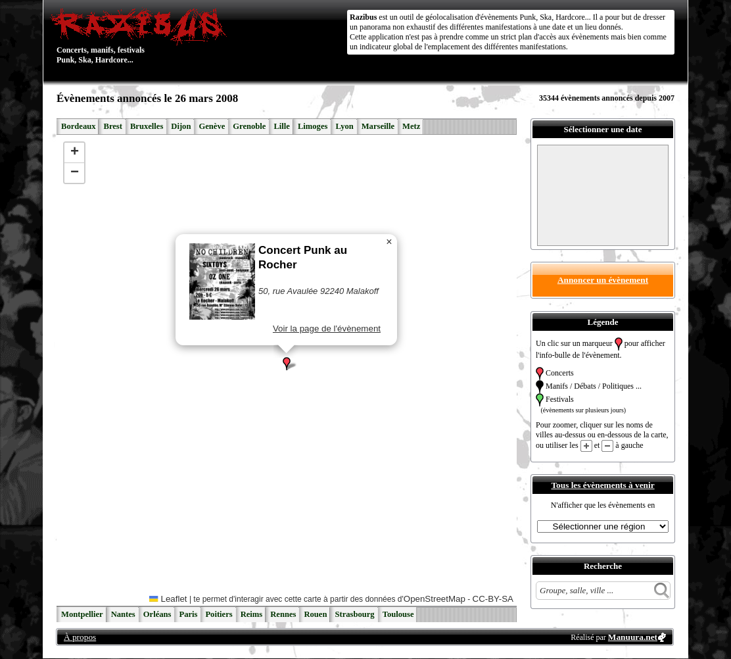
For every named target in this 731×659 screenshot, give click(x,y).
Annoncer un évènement (602, 280)
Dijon (181, 126)
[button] (287, 363)
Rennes (283, 614)
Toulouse (398, 614)
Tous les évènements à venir (602, 485)
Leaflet (168, 599)
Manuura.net (632, 637)
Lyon (344, 126)
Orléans (157, 614)
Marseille (378, 126)
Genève (212, 126)
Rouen (315, 614)
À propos (80, 637)
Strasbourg (354, 614)
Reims (252, 614)
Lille (281, 126)
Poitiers (218, 614)
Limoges (312, 126)
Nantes (123, 614)
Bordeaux (78, 126)
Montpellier (82, 614)
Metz (411, 126)
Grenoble (249, 126)
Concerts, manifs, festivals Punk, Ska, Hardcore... (142, 35)
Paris (188, 614)
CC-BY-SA (493, 599)
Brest (112, 126)
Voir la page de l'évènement (327, 328)
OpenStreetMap (434, 599)
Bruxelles (146, 126)
